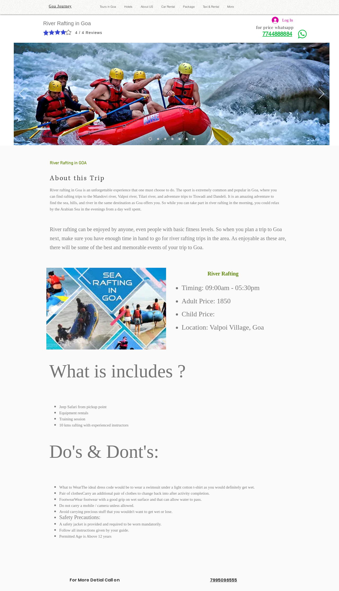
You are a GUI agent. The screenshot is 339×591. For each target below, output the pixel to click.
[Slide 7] (194, 139)
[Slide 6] (187, 139)
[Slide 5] (180, 139)
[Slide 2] (158, 139)
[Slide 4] (172, 139)
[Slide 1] (150, 139)
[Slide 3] (165, 139)
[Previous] (21, 94)
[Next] (321, 94)
